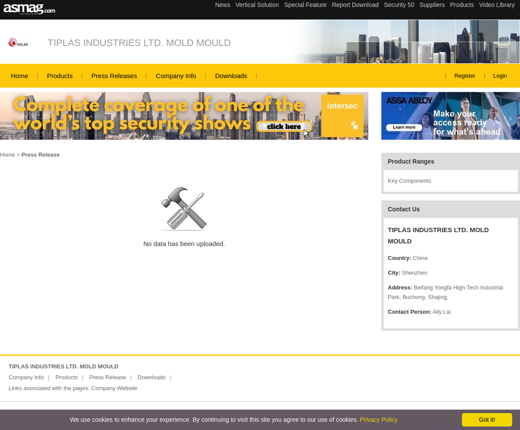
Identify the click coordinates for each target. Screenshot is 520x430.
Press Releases (114, 75)
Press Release (107, 377)
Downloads (231, 75)
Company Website (114, 388)
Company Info (176, 75)
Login (500, 75)
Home (19, 75)
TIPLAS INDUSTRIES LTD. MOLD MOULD (139, 42)
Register (465, 75)
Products (59, 75)
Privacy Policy (378, 419)
